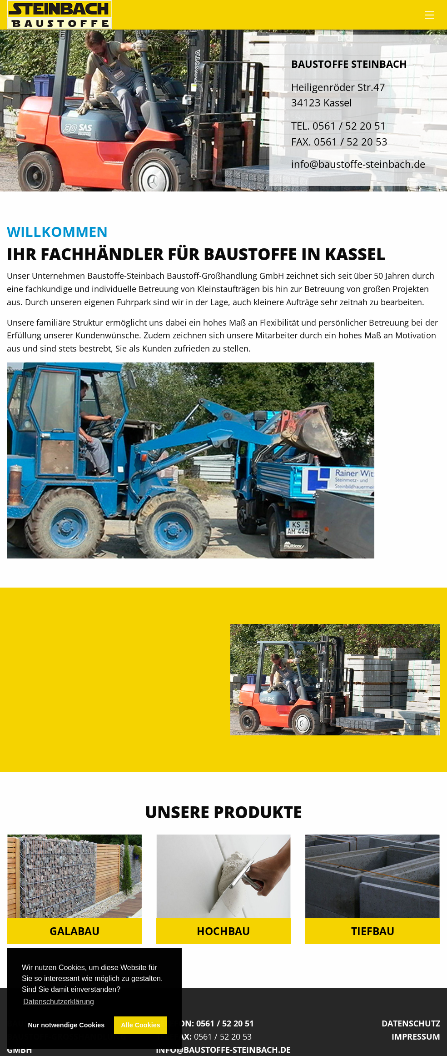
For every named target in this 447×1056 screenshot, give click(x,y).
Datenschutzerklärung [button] (58, 1002)
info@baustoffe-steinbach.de (358, 164)
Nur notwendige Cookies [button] (66, 1025)
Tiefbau (372, 931)
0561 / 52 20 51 (225, 1023)
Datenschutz (411, 1023)
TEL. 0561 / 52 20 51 (338, 125)
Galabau (74, 931)
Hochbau (223, 931)
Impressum (416, 1036)
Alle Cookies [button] (140, 1025)
